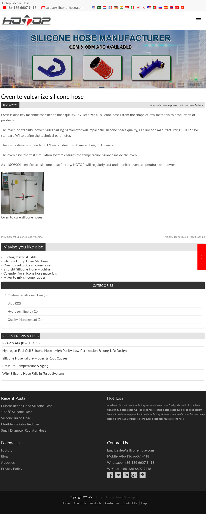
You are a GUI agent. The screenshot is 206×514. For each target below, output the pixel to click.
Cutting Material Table (20, 257)
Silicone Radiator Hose (125, 418)
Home (66, 503)
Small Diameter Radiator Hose (23, 430)
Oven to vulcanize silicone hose (26, 265)
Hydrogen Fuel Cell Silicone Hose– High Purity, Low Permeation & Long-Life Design (64, 350)
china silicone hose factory (131, 405)
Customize (112, 503)
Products (95, 503)
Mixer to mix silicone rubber (24, 277)
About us (8, 462)
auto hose (112, 405)
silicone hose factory (191, 105)
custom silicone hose (157, 405)
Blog (11, 303)
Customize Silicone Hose (25, 295)
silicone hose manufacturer (175, 414)
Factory (6, 450)
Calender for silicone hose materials (30, 273)
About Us (80, 503)
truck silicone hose (174, 418)
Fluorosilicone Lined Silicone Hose (26, 406)
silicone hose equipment (164, 105)
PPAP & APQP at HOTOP (21, 343)
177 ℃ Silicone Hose (16, 412)
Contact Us (130, 503)
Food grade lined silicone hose (184, 405)
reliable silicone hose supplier (169, 409)
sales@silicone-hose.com (64, 7)
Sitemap (129, 497)
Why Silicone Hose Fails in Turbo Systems (33, 373)
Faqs (144, 503)
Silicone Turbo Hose (16, 418)
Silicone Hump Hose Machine (185, 236)
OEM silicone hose (144, 409)
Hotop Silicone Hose (108, 497)
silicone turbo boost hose (150, 418)
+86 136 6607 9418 (21, 7)
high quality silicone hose (120, 409)
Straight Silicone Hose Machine (22, 236)
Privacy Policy (11, 468)
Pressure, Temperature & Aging (25, 366)
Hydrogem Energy (20, 311)
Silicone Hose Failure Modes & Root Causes (34, 358)
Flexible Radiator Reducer (20, 424)
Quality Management (22, 319)
